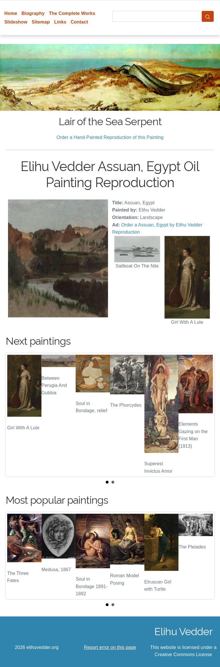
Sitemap (41, 22)
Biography (33, 13)
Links (60, 22)
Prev (14, 414)
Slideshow (16, 22)
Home (10, 13)
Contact (79, 22)
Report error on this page (110, 647)
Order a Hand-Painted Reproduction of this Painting (110, 137)
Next (205, 414)
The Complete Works (72, 13)
